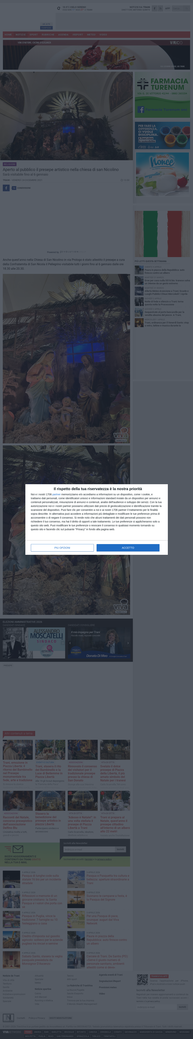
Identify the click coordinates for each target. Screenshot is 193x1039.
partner (56, 494)
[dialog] (96, 519)
